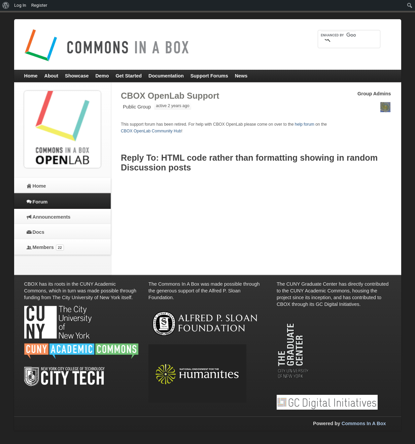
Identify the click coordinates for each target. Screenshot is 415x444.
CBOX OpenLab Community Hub (151, 131)
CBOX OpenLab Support (170, 95)
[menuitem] (6, 5)
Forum (40, 201)
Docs (38, 232)
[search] (338, 35)
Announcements (52, 217)
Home (39, 186)
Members (48, 248)
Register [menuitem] (39, 5)
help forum (304, 124)
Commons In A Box (364, 423)
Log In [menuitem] (20, 5)
